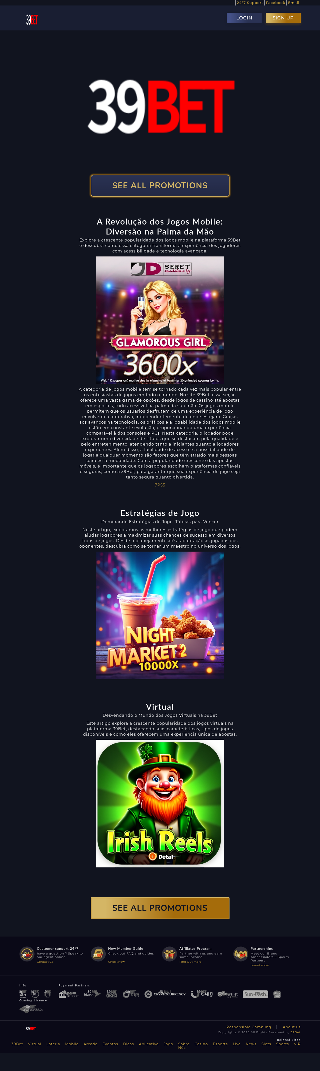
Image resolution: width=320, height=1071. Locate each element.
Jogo (168, 1044)
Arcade (91, 1044)
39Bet (295, 1032)
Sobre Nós (184, 1046)
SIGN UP (283, 18)
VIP (297, 1044)
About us (291, 1027)
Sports (282, 1044)
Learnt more (260, 965)
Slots (266, 1044)
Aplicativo (149, 1044)
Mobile (72, 1044)
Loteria (53, 1044)
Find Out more (191, 961)
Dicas (128, 1044)
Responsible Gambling (248, 1027)
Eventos (110, 1044)
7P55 (160, 485)
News (251, 1044)
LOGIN (244, 18)
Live (237, 1044)
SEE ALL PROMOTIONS (160, 185)
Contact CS (45, 961)
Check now (116, 961)
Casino (201, 1044)
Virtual (34, 1044)
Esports (220, 1044)
